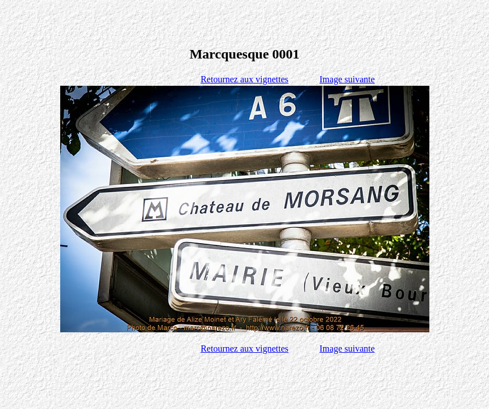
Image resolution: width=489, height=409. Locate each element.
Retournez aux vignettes (244, 79)
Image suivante (347, 79)
